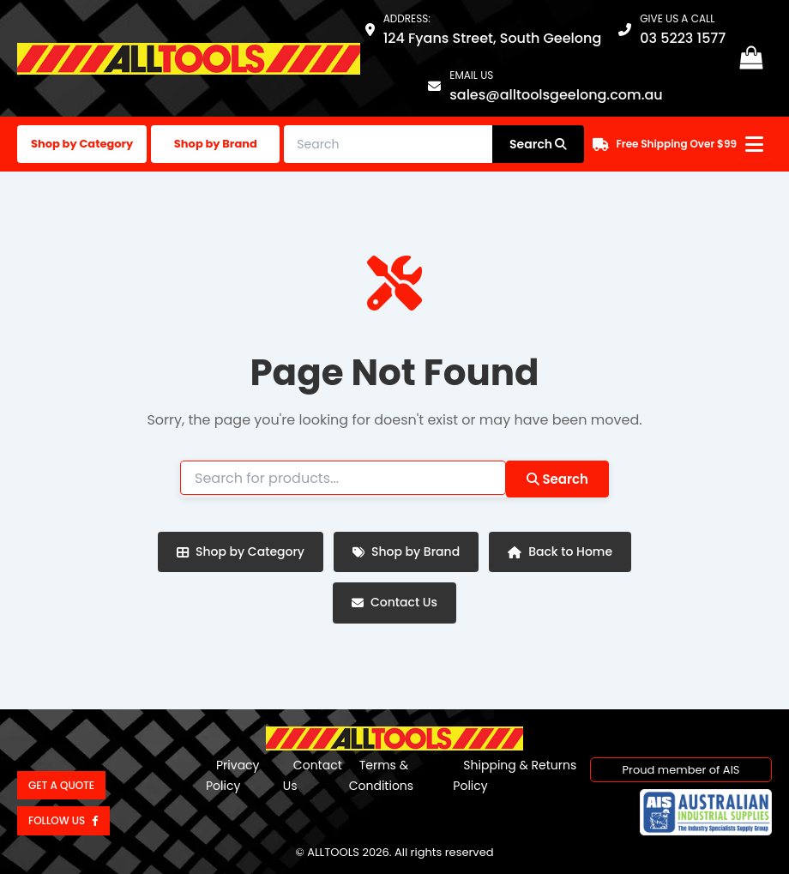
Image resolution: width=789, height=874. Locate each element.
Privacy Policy (232, 775)
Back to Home (560, 551)
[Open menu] (754, 144)
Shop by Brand (215, 144)
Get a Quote (61, 785)
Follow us (63, 820)
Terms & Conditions (381, 775)
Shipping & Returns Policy (514, 775)
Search (557, 479)
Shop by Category (82, 144)
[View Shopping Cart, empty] (751, 58)
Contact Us (394, 602)
